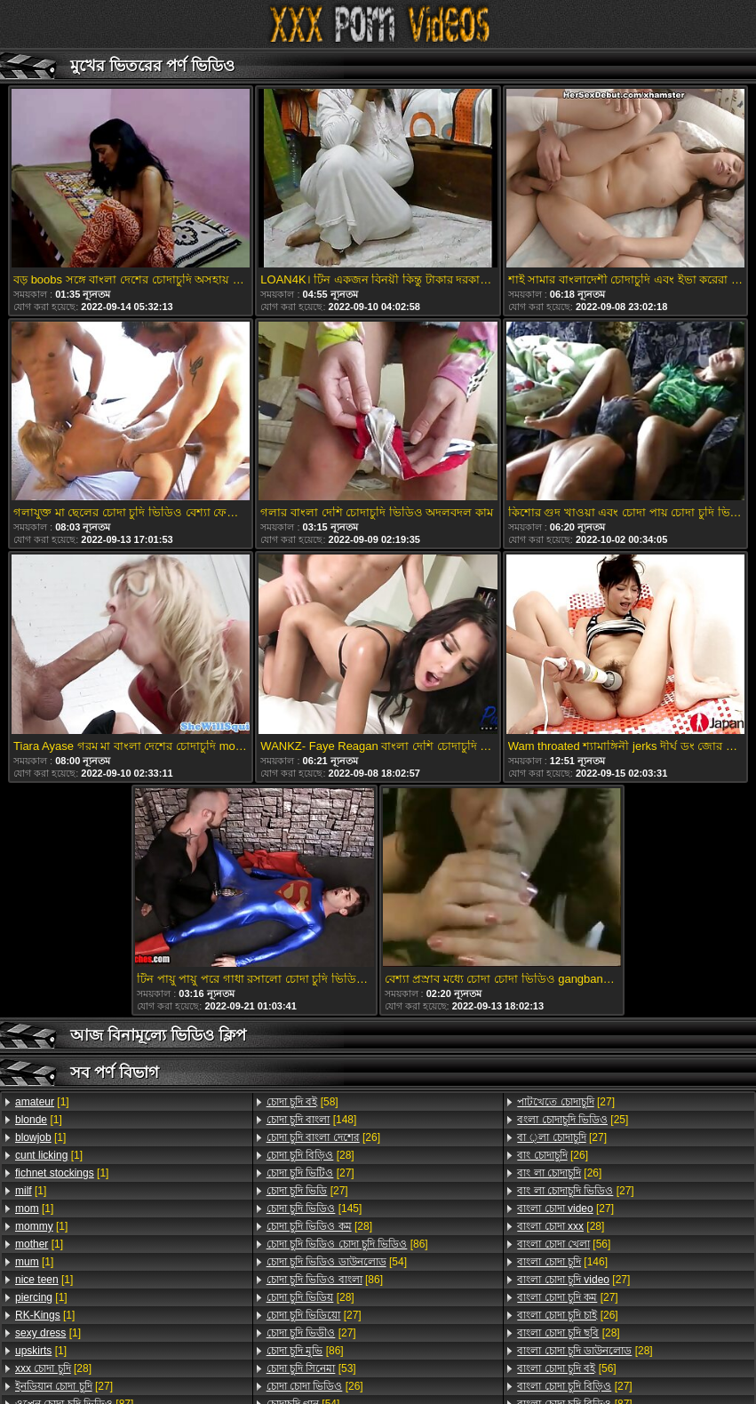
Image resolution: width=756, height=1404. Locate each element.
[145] (314, 1208)
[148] (312, 1119)
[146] (562, 1262)
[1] (42, 1102)
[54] (337, 1262)
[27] (64, 1386)
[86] (347, 1244)
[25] (572, 1119)
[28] (53, 1368)
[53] (311, 1368)
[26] (323, 1137)
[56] (563, 1244)
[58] (302, 1102)
